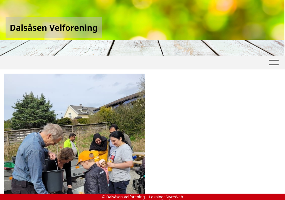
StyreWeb (174, 196)
